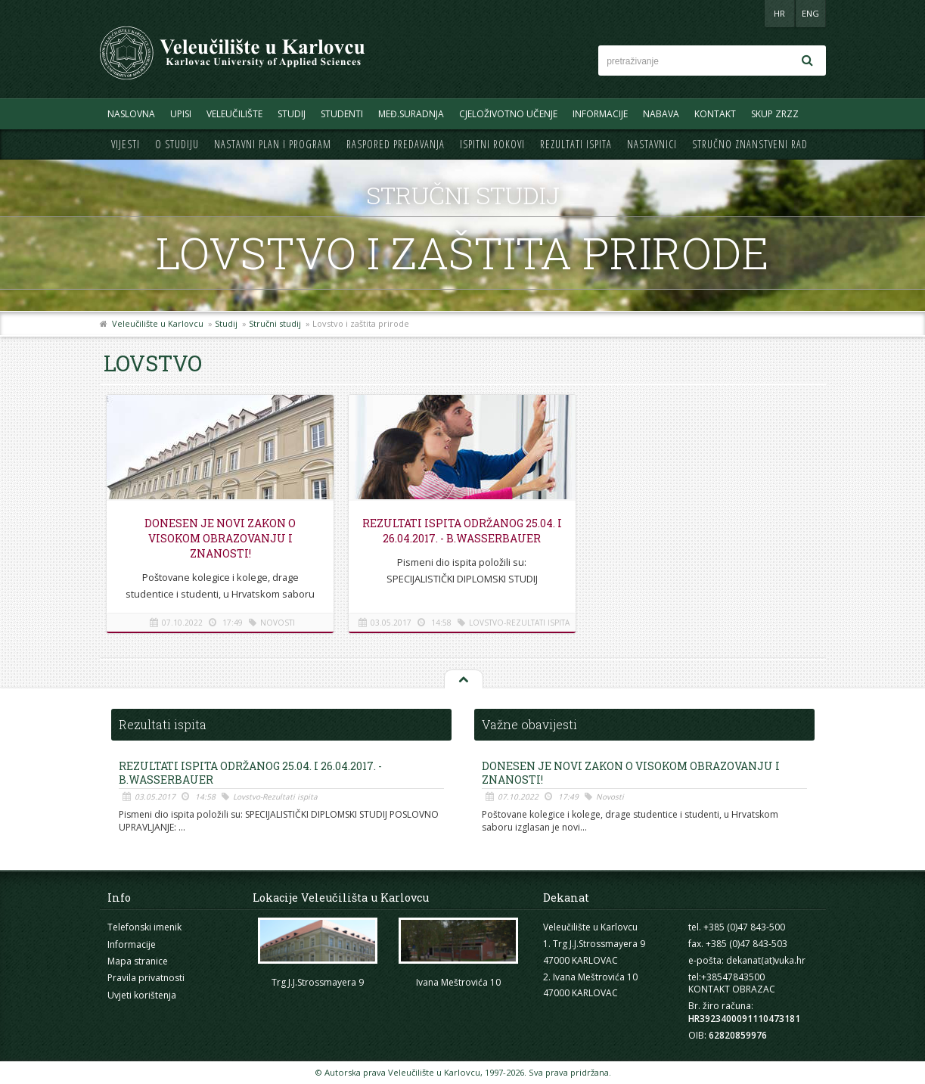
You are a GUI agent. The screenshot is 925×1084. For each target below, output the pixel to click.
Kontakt (715, 113)
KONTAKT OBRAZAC (731, 989)
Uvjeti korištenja (141, 995)
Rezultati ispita (576, 144)
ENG (810, 13)
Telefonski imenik (144, 927)
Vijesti (125, 144)
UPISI (180, 113)
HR (779, 13)
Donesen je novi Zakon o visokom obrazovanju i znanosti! (220, 538)
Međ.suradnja (411, 113)
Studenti (342, 113)
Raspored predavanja (395, 144)
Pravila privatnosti (146, 977)
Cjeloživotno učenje (508, 113)
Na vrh (463, 680)
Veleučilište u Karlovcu (157, 323)
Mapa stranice (137, 961)
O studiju (177, 144)
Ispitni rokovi (492, 144)
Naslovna (131, 113)
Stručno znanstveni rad (750, 144)
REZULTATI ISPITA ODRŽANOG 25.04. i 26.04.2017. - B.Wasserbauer (462, 530)
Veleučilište (234, 113)
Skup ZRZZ (775, 113)
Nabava (661, 113)
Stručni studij (275, 323)
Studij (292, 113)
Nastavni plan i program (272, 144)
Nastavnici (652, 144)
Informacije (600, 113)
